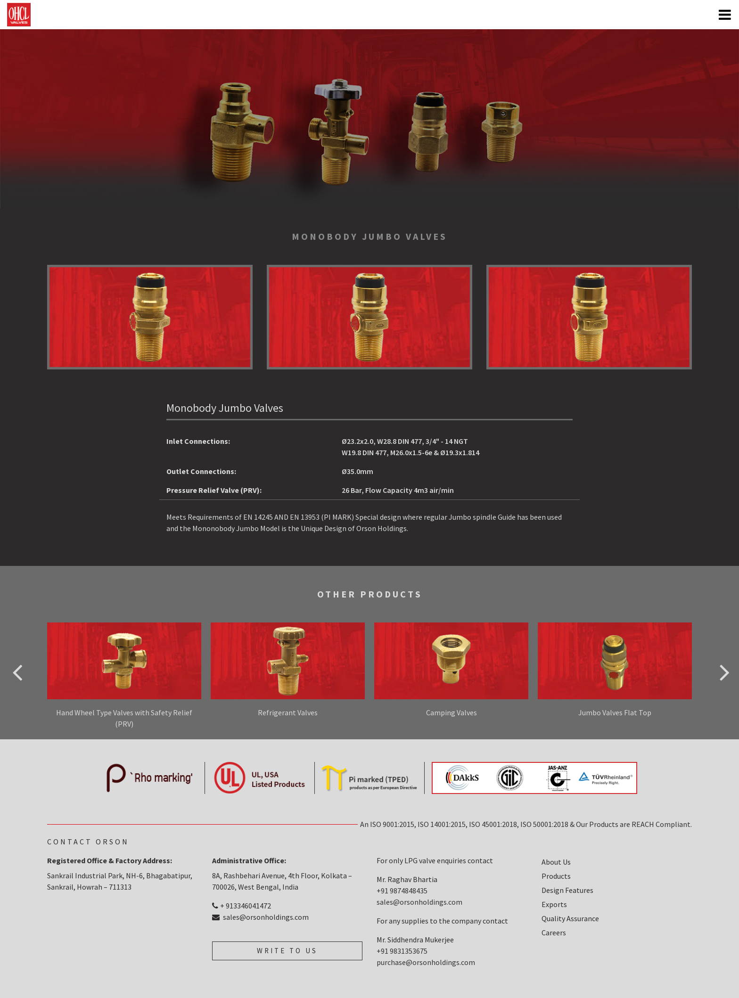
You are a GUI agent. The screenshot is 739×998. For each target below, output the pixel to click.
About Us (556, 862)
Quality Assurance (570, 918)
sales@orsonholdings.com (260, 917)
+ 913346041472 (241, 905)
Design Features (567, 890)
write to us (287, 950)
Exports (554, 904)
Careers (554, 932)
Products (556, 876)
